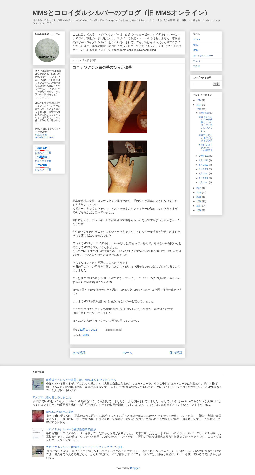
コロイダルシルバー (203, 55)
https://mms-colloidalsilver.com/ (44, 136)
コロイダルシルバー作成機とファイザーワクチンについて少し (205, 124)
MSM (195, 50)
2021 (199, 188)
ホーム (127, 352)
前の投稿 (175, 352)
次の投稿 (79, 352)
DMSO (196, 39)
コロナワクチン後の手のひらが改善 (205, 138)
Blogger (135, 468)
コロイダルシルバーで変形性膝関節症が (71, 429)
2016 (199, 210)
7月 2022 (204, 169)
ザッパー (197, 61)
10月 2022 (204, 155)
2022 (199, 109)
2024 (199, 100)
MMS (85, 335)
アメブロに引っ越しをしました (51, 397)
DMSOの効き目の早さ (60, 411)
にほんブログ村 (43, 152)
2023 (199, 104)
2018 (199, 201)
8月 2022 (204, 164)
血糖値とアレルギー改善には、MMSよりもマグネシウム (81, 379)
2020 (199, 192)
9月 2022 (204, 160)
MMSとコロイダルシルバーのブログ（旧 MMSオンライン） (122, 12)
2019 (199, 197)
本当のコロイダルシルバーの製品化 (205, 147)
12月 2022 (204, 113)
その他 (196, 66)
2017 (199, 205)
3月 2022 (204, 178)
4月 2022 (204, 173)
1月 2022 (204, 182)
